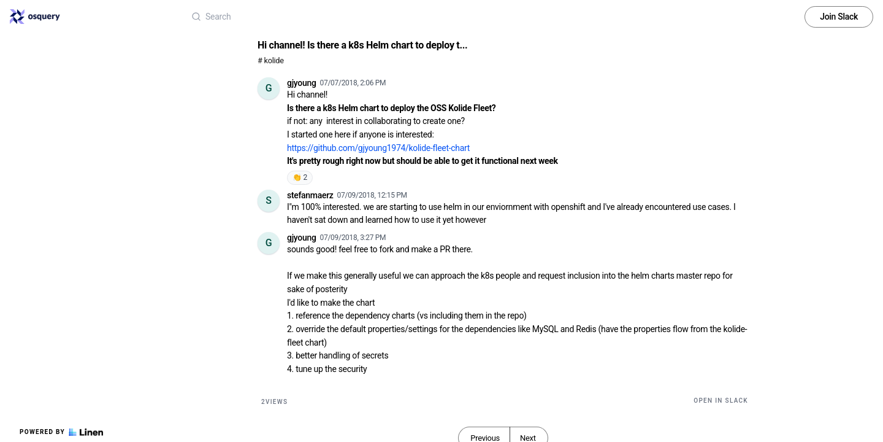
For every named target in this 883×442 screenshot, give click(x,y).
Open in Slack (721, 400)
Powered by (61, 432)
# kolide (271, 60)
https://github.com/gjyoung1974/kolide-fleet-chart (378, 148)
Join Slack (839, 16)
